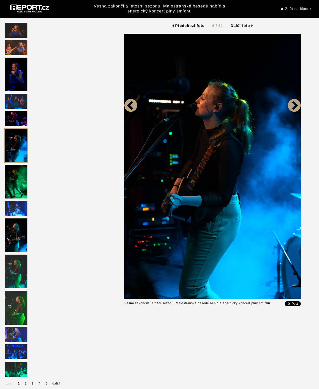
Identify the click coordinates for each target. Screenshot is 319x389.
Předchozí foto (188, 25)
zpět (9, 383)
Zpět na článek (296, 9)
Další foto (242, 25)
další (56, 383)
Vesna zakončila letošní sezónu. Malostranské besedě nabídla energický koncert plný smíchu (159, 8)
